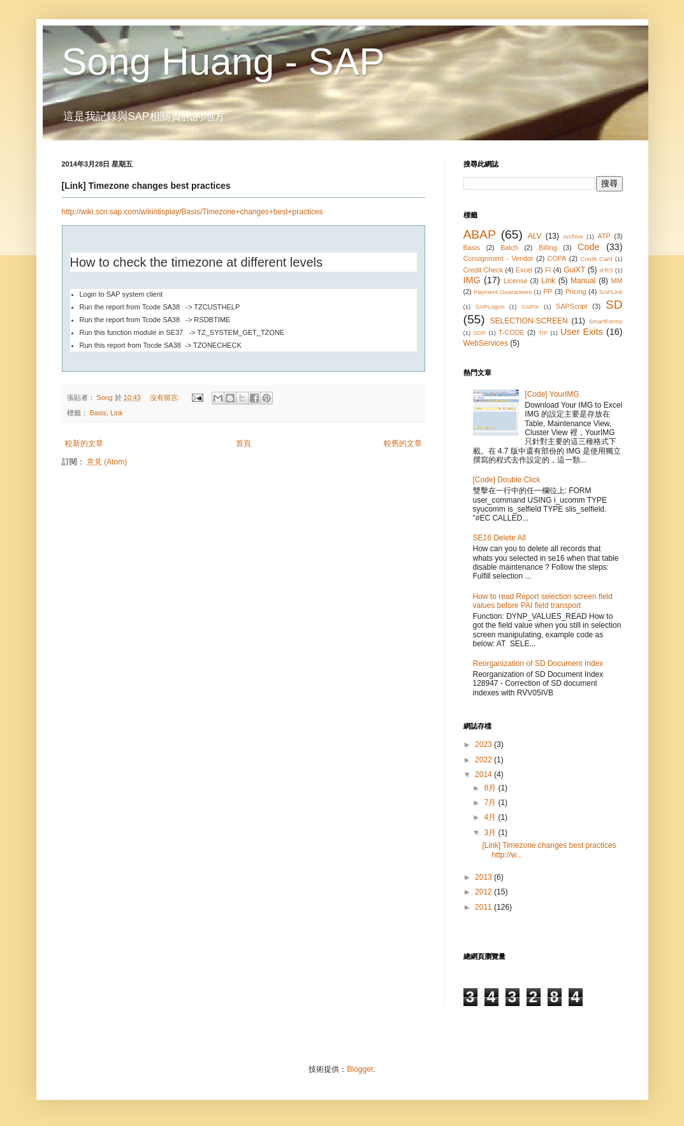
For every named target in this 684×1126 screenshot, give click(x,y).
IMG (472, 280)
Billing (548, 247)
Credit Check (483, 270)
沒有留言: (166, 397)
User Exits (581, 332)
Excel (524, 270)
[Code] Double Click (507, 479)
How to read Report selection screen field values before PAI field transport (543, 601)
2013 (484, 877)
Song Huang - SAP (223, 61)
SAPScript (571, 306)
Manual (583, 280)
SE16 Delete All (499, 537)
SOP (479, 332)
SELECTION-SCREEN (529, 320)
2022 (484, 759)
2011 (484, 907)
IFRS (606, 270)
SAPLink (611, 291)
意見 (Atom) (107, 461)
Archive (573, 236)
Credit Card (596, 258)
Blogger (360, 1069)
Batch (509, 247)
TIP (543, 332)
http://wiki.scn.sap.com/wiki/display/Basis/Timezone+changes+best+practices (192, 211)
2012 (484, 891)
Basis (98, 413)
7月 (491, 802)
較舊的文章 (403, 443)
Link (116, 413)
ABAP (479, 234)
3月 (491, 832)
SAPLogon (490, 306)
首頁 (243, 443)
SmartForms (606, 321)
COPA (557, 258)
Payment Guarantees (503, 291)
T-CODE (511, 332)
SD (614, 304)
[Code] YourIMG (552, 394)
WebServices (485, 343)
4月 (491, 817)
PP (547, 291)
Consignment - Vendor (498, 258)
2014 (484, 774)
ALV (535, 236)
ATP (603, 236)
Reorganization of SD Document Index (538, 663)
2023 (484, 744)
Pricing (575, 291)
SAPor (530, 306)
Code (588, 247)
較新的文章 (84, 443)
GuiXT (574, 269)
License (515, 281)
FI (548, 270)
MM (616, 281)
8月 (491, 787)
